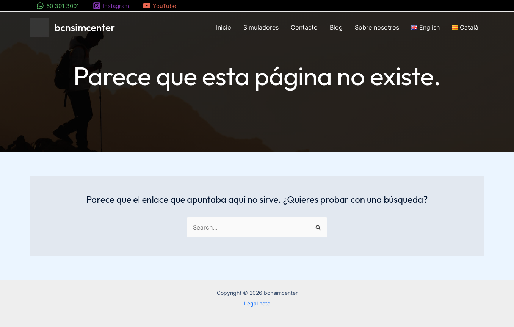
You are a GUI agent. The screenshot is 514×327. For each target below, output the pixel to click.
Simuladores (261, 27)
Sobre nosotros (377, 27)
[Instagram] (111, 5)
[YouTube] (159, 5)
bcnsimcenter (85, 27)
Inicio (223, 27)
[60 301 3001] (57, 5)
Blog (336, 27)
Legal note (257, 303)
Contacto (304, 27)
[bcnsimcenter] (39, 27)
